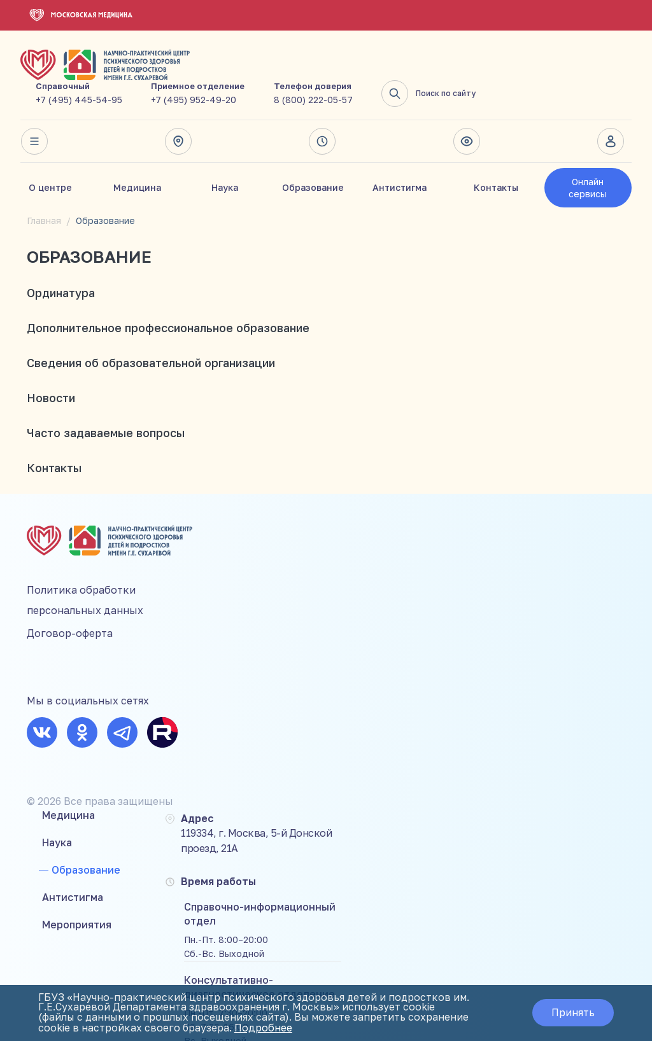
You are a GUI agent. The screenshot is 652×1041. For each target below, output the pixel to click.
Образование (313, 158)
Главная (44, 191)
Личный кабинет (610, 112)
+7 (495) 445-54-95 (235, 70)
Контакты (496, 158)
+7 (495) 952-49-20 (349, 70)
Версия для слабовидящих (466, 112)
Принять (571, 1013)
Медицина (137, 158)
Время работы (322, 112)
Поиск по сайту (584, 64)
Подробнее (328, 1028)
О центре (50, 158)
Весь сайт (33, 112)
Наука (224, 158)
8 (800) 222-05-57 (469, 70)
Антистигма (399, 158)
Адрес (178, 112)
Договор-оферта (70, 599)
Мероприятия (230, 611)
